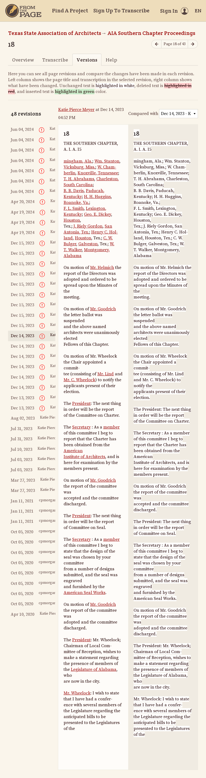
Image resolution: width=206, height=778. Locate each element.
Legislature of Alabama (93, 669)
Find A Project (70, 10)
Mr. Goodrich (103, 309)
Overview (23, 60)
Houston (72, 220)
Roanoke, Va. (76, 202)
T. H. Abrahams (79, 179)
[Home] (23, 10)
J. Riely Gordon (87, 226)
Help (111, 60)
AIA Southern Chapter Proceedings (151, 33)
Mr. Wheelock (77, 693)
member (111, 427)
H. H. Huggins (97, 196)
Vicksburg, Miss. (79, 167)
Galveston (88, 244)
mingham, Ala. (78, 161)
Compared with (143, 113)
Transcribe (55, 60)
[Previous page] (156, 44)
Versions (86, 60)
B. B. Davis (74, 190)
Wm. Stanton (106, 161)
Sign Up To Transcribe (121, 10)
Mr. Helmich (102, 267)
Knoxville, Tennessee (98, 173)
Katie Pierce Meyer (76, 109)
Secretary (81, 427)
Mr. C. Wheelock (79, 380)
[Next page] (193, 44)
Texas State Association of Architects (54, 33)
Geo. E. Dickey (97, 214)
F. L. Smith (74, 208)
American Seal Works (84, 592)
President (81, 403)
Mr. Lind (105, 374)
